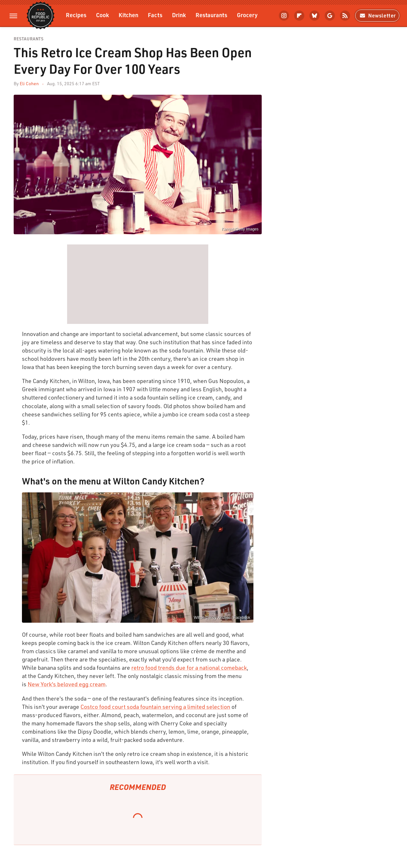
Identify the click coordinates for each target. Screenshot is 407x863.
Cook (102, 14)
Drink (179, 14)
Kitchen (128, 14)
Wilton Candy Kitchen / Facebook (222, 618)
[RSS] (345, 15)
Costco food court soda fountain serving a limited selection (155, 706)
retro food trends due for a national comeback (189, 667)
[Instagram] (284, 15)
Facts (155, 14)
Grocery (247, 14)
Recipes (76, 14)
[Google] (330, 15)
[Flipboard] (299, 15)
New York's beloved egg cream (67, 684)
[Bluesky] (314, 15)
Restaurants (211, 14)
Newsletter (377, 15)
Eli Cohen (29, 83)
